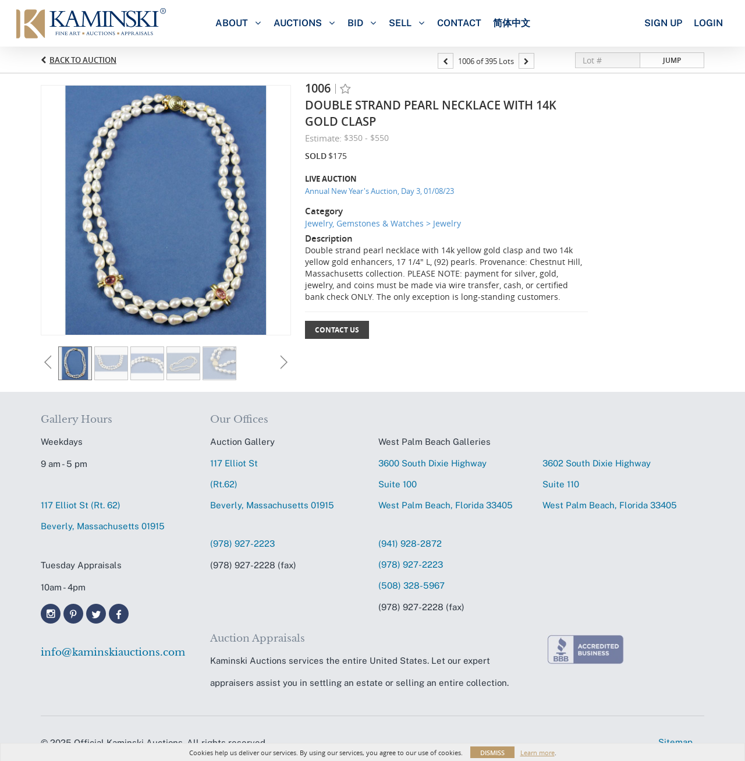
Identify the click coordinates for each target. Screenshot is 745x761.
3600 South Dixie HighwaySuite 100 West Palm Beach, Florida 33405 (445, 484)
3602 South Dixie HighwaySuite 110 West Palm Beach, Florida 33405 (609, 484)
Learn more (537, 752)
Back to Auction (82, 60)
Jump (672, 60)
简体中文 (511, 23)
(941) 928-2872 (410, 543)
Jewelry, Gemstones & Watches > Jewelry (383, 223)
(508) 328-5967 (411, 585)
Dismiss (492, 752)
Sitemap (675, 742)
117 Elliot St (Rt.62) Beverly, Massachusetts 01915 (272, 484)
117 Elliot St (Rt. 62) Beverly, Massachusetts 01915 (103, 515)
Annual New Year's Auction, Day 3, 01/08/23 (379, 191)
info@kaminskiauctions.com (113, 652)
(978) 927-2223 (242, 543)
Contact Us (337, 330)
